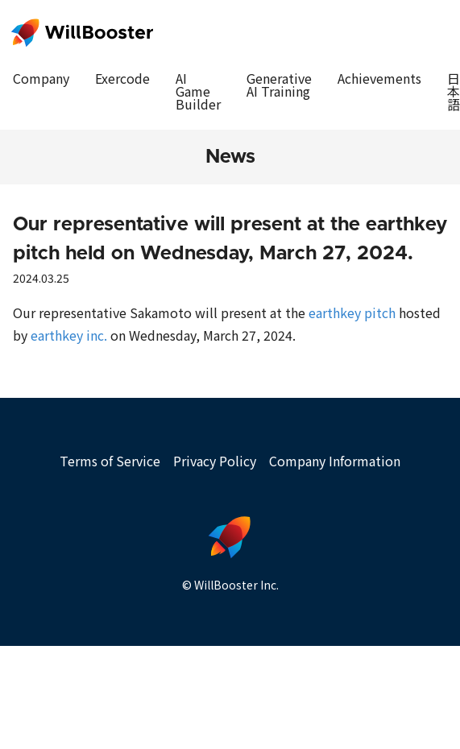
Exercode (122, 78)
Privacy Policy (214, 460)
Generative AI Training (279, 84)
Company (41, 78)
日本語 (453, 91)
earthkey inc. (69, 335)
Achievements (379, 78)
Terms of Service (110, 460)
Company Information (334, 460)
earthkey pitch (352, 312)
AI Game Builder (198, 91)
